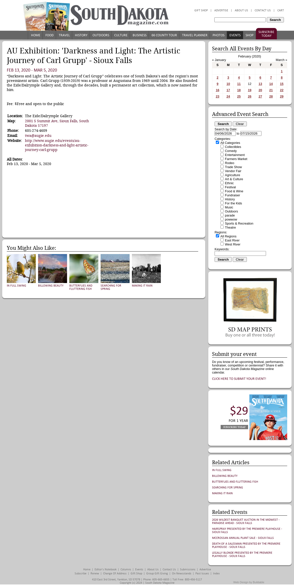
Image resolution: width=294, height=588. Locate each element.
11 (239, 84)
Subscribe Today (266, 34)
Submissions (187, 569)
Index (216, 573)
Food (49, 35)
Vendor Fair (233, 171)
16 (217, 90)
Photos (218, 35)
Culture (121, 35)
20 (260, 90)
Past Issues (202, 573)
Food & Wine (234, 191)
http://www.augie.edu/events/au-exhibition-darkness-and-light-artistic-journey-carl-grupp (56, 145)
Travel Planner (195, 35)
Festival (230, 187)
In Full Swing (16, 285)
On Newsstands (181, 573)
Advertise (221, 10)
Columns (126, 569)
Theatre (230, 227)
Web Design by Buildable (248, 582)
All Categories (230, 143)
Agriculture (232, 175)
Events (235, 35)
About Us (241, 10)
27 (260, 96)
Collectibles (233, 147)
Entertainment (235, 155)
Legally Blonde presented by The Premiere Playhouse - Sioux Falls (242, 554)
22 (281, 90)
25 (239, 96)
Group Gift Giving (157, 573)
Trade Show (233, 167)
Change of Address (115, 573)
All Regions (228, 236)
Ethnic (229, 183)
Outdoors (101, 35)
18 (239, 90)
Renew (95, 573)
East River (232, 240)
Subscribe (80, 573)
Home (35, 35)
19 (249, 90)
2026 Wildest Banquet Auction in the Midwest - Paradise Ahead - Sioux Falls (246, 521)
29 (281, 96)
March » (281, 60)
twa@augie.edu (38, 135)
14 (271, 84)
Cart (280, 10)
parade (230, 215)
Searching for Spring (227, 487)
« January (219, 60)
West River (232, 244)
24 (228, 96)
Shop (249, 35)
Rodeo (229, 163)
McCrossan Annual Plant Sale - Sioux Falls (243, 538)
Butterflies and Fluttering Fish (80, 287)
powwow (231, 219)
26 (249, 96)
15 (281, 84)
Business (139, 35)
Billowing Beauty (51, 285)
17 (228, 90)
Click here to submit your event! (239, 379)
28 (271, 96)
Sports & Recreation (239, 223)
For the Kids (233, 203)
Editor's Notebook (105, 569)
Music (229, 207)
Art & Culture (234, 179)
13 (260, 84)
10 (228, 84)
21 (271, 90)
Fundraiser (232, 195)
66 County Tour (164, 35)
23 (217, 96)
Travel (64, 35)
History (81, 35)
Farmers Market (236, 159)
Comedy (231, 151)
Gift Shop (201, 10)
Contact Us (263, 10)
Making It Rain (142, 285)
